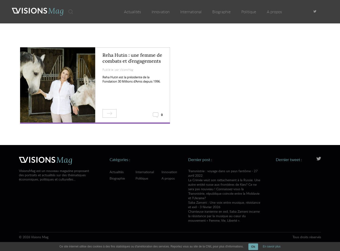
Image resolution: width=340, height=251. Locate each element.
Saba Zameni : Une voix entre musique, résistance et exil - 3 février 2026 (224, 211)
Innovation (161, 11)
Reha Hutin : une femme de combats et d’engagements (132, 58)
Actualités (132, 11)
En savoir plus (271, 246)
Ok (253, 246)
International (191, 11)
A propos (274, 11)
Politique (248, 11)
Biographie (221, 11)
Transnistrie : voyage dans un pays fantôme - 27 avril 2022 (224, 184)
